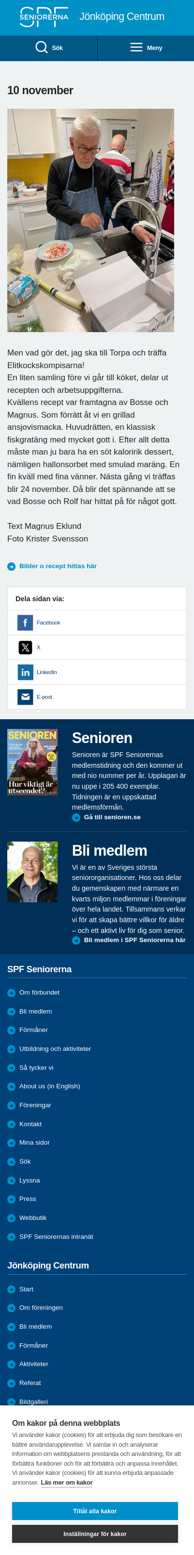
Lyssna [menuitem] (29, 1180)
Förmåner (33, 1029)
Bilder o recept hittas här (58, 566)
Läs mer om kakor (67, 1482)
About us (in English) (49, 1086)
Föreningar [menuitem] (35, 1105)
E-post (44, 697)
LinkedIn (47, 672)
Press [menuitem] (27, 1198)
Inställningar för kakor (95, 1534)
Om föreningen (41, 1307)
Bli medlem (35, 1011)
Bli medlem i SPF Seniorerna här (135, 940)
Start (26, 1289)
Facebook (48, 622)
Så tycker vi (36, 1067)
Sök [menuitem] (48, 48)
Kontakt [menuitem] (30, 1124)
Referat (30, 1382)
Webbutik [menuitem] (32, 1217)
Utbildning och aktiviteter (55, 1048)
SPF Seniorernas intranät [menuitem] (56, 1236)
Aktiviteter (33, 1364)
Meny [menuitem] (145, 48)
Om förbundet (39, 992)
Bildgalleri (33, 1401)
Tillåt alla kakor (95, 1511)
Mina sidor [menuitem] (34, 1142)
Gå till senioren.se (112, 817)
